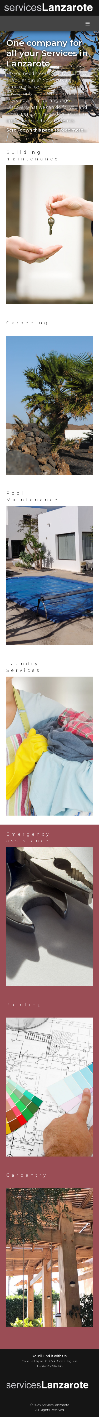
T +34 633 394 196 (49, 1366)
